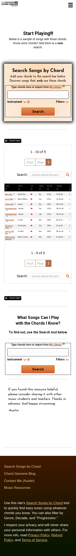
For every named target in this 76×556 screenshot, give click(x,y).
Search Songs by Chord (22, 466)
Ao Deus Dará (9, 204)
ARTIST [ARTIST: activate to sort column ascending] (20, 186)
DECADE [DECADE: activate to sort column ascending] (49, 186)
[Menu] (70, 5)
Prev (40, 162)
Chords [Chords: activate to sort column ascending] (59, 186)
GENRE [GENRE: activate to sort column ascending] (41, 186)
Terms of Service (34, 540)
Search (38, 111)
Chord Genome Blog (19, 474)
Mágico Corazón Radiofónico (10, 238)
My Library (55, 87)
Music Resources (17, 488)
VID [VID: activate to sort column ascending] (32, 186)
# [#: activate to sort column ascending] (70, 186)
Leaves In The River (9, 232)
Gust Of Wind (9, 199)
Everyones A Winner (9, 227)
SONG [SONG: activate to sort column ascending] (7, 186)
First (30, 162)
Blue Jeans (8, 194)
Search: (44, 175)
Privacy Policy (38, 535)
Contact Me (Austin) (19, 481)
